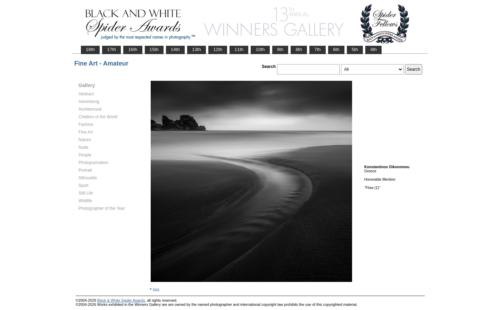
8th (299, 49)
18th (90, 49)
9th (280, 49)
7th (317, 49)
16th (132, 49)
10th (260, 49)
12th (217, 49)
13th (196, 49)
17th (111, 49)
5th (355, 49)
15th (154, 49)
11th (239, 49)
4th (373, 49)
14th (175, 49)
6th (336, 49)
